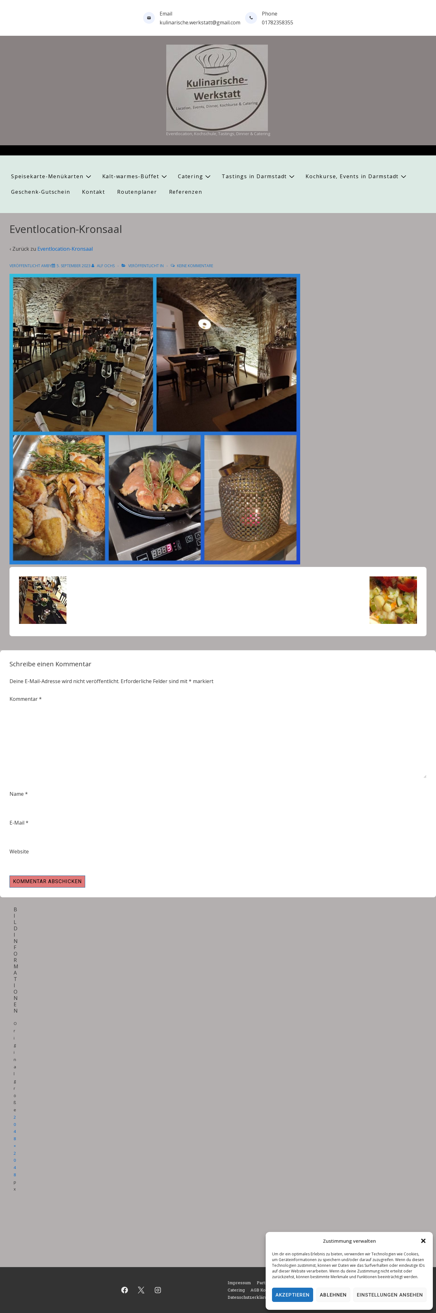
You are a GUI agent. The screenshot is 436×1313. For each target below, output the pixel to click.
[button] (423, 1241)
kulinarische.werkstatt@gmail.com (200, 22)
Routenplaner (137, 191)
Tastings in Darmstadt (259, 176)
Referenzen (185, 191)
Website (19, 851)
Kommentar (25, 698)
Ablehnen (333, 1295)
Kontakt (93, 191)
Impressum (239, 1282)
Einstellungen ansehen (390, 1295)
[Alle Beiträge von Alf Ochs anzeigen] (104, 265)
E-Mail (16, 822)
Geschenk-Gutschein (40, 191)
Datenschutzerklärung (250, 1297)
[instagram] (158, 1290)
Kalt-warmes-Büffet (135, 176)
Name (16, 793)
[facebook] (124, 1290)
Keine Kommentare (195, 265)
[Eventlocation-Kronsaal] (74, 265)
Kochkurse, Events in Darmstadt (357, 176)
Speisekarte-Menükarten (52, 176)
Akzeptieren (292, 1295)
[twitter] (141, 1290)
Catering (195, 176)
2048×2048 (15, 1146)
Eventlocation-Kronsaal (65, 248)
